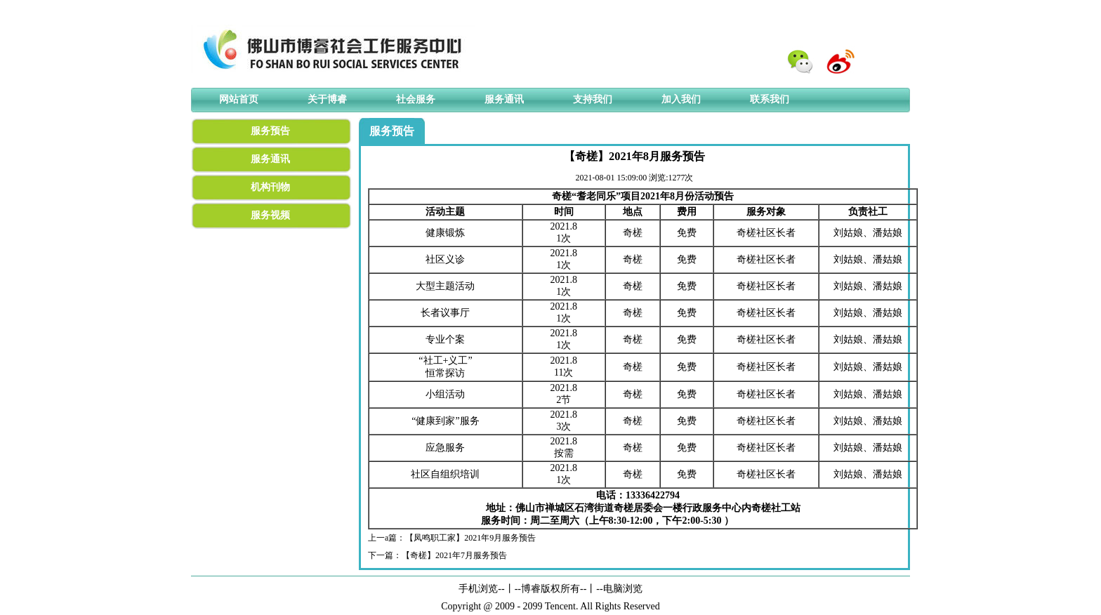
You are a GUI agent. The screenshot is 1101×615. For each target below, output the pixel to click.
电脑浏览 (622, 588)
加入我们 (681, 99)
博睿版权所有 (550, 588)
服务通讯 (504, 99)
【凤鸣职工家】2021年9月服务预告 (470, 538)
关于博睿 (327, 99)
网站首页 (238, 99)
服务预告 (270, 131)
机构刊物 (270, 187)
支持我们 (592, 99)
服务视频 (270, 215)
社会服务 (415, 99)
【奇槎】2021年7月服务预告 (454, 555)
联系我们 (769, 99)
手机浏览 (478, 588)
